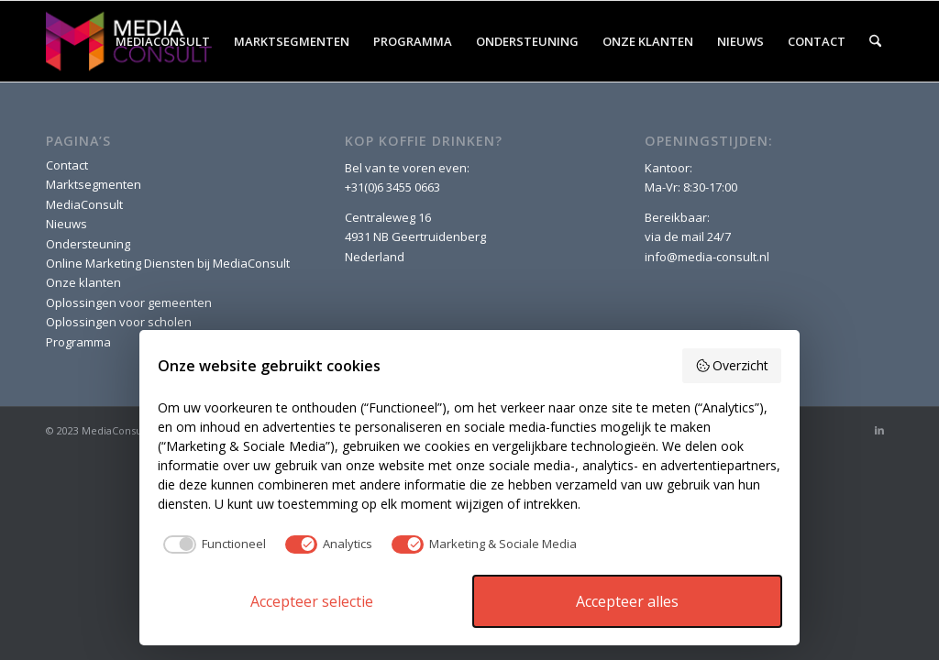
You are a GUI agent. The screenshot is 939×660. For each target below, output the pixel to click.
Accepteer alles (627, 601)
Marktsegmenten (93, 184)
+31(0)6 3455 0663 (392, 187)
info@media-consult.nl (707, 256)
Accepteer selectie (311, 601)
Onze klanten (83, 282)
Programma (78, 342)
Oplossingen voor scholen (119, 322)
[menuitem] (163, 41)
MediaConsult (84, 204)
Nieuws (66, 223)
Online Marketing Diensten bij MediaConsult (168, 263)
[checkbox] (212, 544)
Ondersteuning (88, 244)
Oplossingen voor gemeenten (129, 302)
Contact (67, 165)
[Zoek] (875, 41)
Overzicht (732, 365)
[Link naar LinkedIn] (879, 430)
